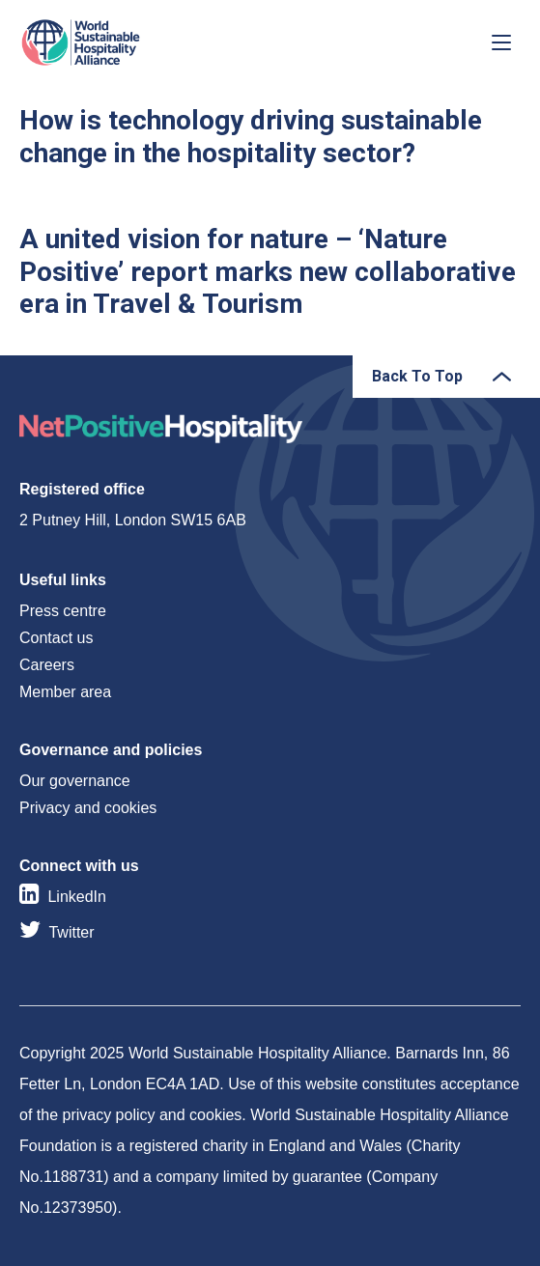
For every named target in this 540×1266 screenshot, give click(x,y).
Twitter (71, 932)
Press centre (62, 611)
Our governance (74, 781)
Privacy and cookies (87, 808)
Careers (46, 665)
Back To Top (417, 376)
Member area (65, 692)
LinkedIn (76, 896)
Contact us (56, 638)
